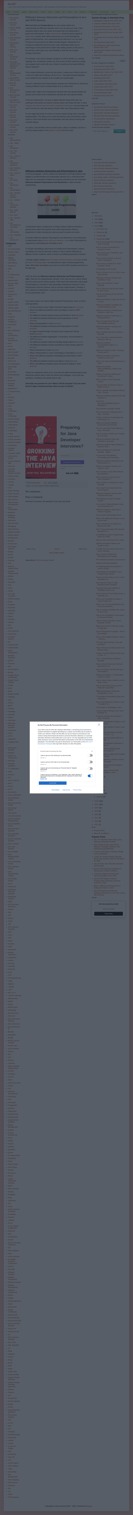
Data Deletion (56, 790)
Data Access (66, 790)
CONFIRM (52, 783)
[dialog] (66, 757)
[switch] (90, 755)
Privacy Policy (77, 790)
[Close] (99, 725)
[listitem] (66, 751)
